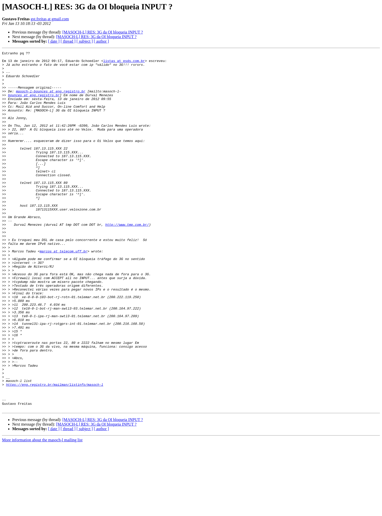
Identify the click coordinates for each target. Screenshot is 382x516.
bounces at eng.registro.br (34, 104)
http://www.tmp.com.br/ (127, 259)
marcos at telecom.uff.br (63, 291)
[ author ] (101, 41)
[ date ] (54, 41)
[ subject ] (85, 41)
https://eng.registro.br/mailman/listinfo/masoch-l (54, 451)
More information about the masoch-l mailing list (42, 511)
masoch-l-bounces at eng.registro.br (50, 99)
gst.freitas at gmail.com (50, 19)
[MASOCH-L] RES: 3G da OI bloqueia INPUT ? (102, 32)
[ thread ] (68, 41)
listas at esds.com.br (124, 63)
